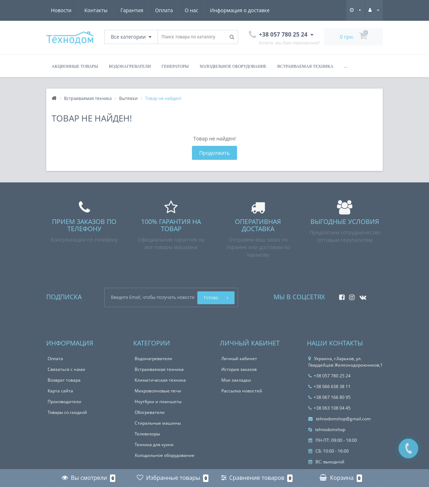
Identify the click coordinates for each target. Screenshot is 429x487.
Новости (226, 10)
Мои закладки (236, 380)
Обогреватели (150, 412)
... (345, 66)
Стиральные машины (158, 423)
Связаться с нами (66, 369)
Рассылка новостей (241, 391)
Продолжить (214, 152)
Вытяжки (128, 98)
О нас (124, 10)
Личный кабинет (239, 358)
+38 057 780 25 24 (329, 376)
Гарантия (62, 10)
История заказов (239, 369)
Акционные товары (75, 66)
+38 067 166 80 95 (329, 397)
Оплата (96, 10)
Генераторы (175, 66)
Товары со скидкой (67, 412)
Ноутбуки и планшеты (158, 401)
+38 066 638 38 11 (329, 386)
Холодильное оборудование (232, 66)
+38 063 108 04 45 (329, 408)
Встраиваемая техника (305, 66)
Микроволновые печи (158, 391)
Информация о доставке (173, 10)
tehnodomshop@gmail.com (339, 419)
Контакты (261, 10)
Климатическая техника (160, 380)
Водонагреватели (130, 66)
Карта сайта (60, 391)
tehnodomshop (326, 429)
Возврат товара (64, 380)
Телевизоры (147, 434)
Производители (64, 401)
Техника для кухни (154, 444)
